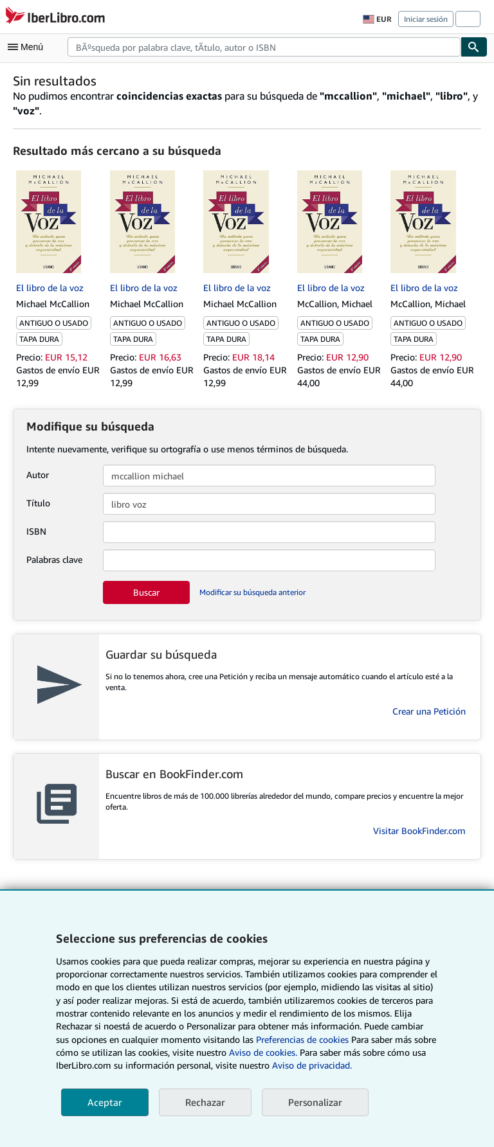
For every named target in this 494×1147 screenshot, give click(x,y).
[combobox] (264, 47)
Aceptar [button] (104, 1102)
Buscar (146, 592)
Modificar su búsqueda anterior (252, 592)
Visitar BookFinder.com (419, 830)
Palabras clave (54, 559)
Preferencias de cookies (302, 1039)
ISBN (36, 531)
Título (38, 502)
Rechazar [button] (205, 1102)
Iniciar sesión (426, 19)
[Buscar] (474, 47)
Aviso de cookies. (263, 1052)
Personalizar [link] (315, 1102)
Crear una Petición (429, 711)
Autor (37, 474)
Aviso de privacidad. (312, 1065)
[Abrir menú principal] (28, 47)
